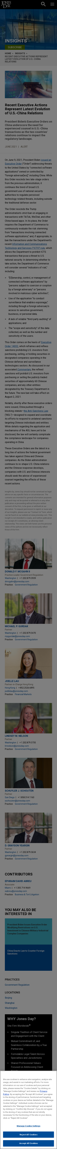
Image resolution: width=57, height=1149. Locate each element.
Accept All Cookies (28, 1143)
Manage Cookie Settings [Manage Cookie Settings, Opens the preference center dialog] (28, 1126)
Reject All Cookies (28, 1134)
